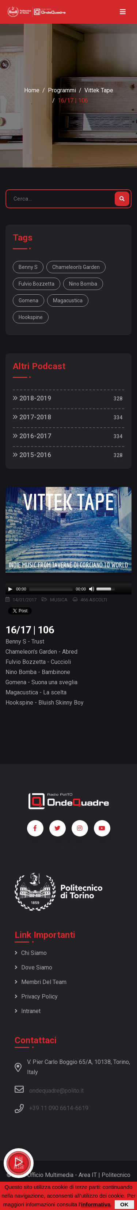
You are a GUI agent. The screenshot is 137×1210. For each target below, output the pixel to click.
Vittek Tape (98, 90)
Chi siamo (31, 952)
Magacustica (68, 300)
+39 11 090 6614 (51, 1108)
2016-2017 (32, 436)
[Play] (10, 589)
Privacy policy (36, 996)
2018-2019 (32, 398)
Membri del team (40, 982)
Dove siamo (33, 967)
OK (124, 1204)
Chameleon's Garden (76, 267)
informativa (95, 1204)
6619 (81, 1108)
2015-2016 (32, 455)
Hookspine (31, 317)
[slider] (51, 589)
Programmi (62, 90)
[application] (68, 589)
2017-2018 (32, 417)
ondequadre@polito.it (49, 1089)
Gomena (28, 300)
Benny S (28, 267)
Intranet (28, 1011)
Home (31, 90)
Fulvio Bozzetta (36, 284)
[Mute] (92, 589)
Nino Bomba (83, 284)
